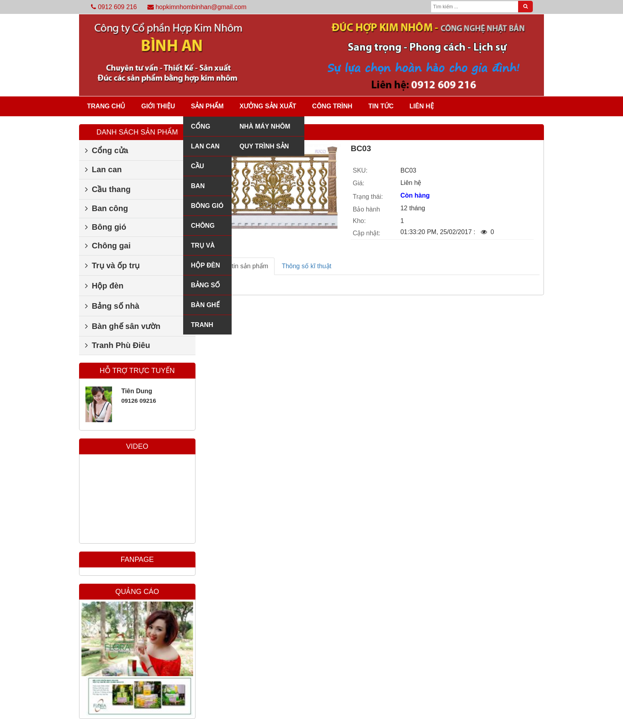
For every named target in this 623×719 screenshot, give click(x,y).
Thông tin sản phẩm (240, 266)
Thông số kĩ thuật (306, 266)
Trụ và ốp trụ (203, 248)
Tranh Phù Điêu (206, 328)
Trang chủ (106, 106)
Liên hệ (421, 106)
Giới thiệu (158, 106)
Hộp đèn (205, 265)
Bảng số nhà (206, 288)
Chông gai (203, 228)
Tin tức (381, 106)
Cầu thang (202, 169)
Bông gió (207, 205)
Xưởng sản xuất (268, 106)
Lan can (205, 146)
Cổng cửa (201, 129)
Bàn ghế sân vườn (205, 308)
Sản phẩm (207, 106)
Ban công (200, 189)
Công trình (332, 106)
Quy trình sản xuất (264, 149)
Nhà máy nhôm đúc (265, 129)
